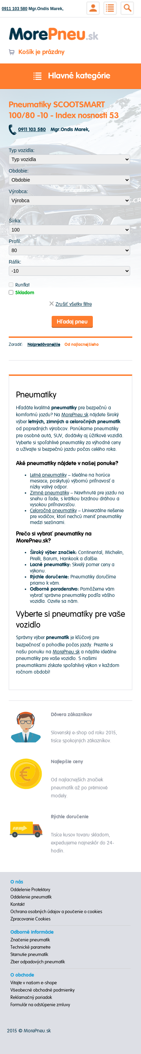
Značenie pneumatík (30, 940)
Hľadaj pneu (72, 321)
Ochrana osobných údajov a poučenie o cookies (56, 912)
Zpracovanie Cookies (30, 919)
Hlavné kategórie (70, 76)
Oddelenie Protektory (30, 890)
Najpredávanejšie (44, 344)
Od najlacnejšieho (82, 344)
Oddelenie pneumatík (31, 897)
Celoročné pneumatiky (53, 511)
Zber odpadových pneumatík (37, 962)
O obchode (22, 975)
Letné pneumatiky (48, 475)
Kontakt (17, 904)
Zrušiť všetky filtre (70, 304)
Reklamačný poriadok (31, 997)
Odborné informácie (32, 932)
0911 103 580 (14, 8)
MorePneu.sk (74, 415)
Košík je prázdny (36, 52)
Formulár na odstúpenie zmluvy (40, 1005)
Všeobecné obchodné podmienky (42, 990)
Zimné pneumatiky (49, 493)
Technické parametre (30, 947)
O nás (16, 882)
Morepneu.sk (54, 29)
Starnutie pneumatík (29, 954)
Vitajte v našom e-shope (33, 983)
